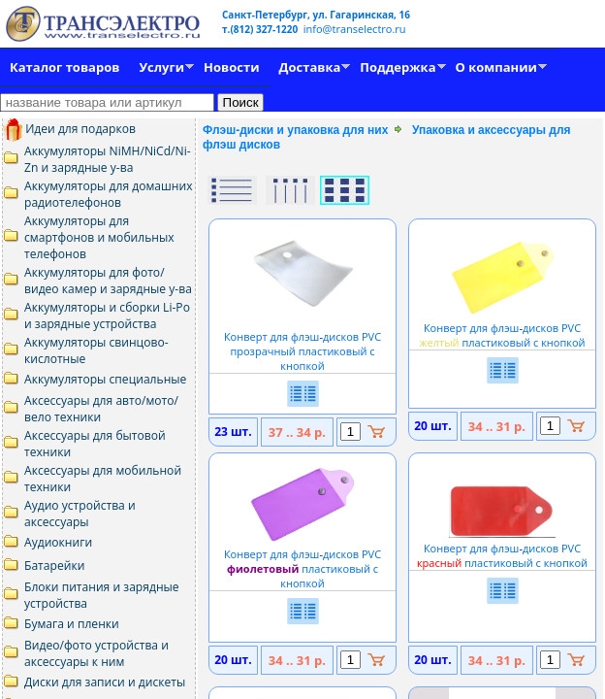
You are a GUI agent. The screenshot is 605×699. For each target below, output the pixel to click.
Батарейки (54, 565)
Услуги (161, 67)
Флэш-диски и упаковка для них (295, 130)
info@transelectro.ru (354, 28)
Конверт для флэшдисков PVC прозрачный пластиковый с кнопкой (302, 344)
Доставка (310, 67)
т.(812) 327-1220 (261, 29)
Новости (231, 67)
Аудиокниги (58, 542)
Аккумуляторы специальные (105, 379)
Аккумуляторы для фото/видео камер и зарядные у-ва (108, 280)
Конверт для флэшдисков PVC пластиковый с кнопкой (502, 328)
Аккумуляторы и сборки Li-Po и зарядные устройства (107, 315)
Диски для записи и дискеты (104, 682)
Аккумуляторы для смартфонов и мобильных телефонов (99, 237)
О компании (496, 67)
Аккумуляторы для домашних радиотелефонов (108, 194)
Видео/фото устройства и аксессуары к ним (96, 653)
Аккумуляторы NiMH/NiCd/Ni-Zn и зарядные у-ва (107, 159)
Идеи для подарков (69, 128)
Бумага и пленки (71, 624)
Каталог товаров (64, 67)
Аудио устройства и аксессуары (80, 513)
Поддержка (397, 67)
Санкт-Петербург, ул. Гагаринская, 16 (316, 14)
